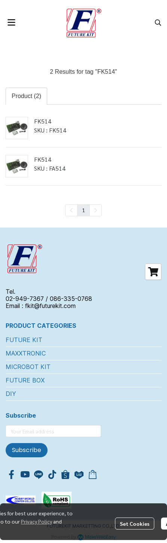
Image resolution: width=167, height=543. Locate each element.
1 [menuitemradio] (83, 210)
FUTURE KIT (24, 340)
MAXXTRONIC (26, 353)
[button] (158, 22)
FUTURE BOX (25, 380)
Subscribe (26, 450)
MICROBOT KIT (28, 366)
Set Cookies (134, 523)
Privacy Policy (36, 521)
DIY (11, 393)
